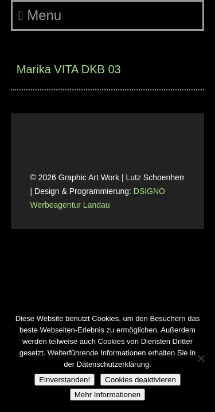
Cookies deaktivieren (140, 379)
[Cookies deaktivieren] (200, 358)
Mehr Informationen (108, 394)
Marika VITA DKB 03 (69, 69)
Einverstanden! (64, 379)
